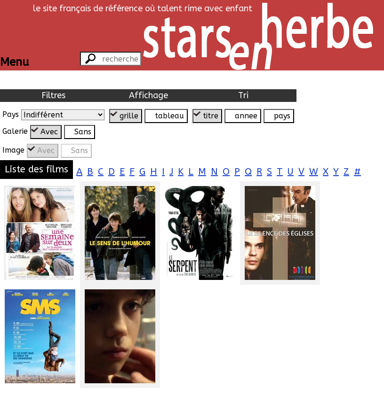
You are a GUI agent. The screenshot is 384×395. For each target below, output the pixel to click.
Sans (82, 131)
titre (210, 115)
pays (282, 115)
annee (246, 115)
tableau (169, 115)
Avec (49, 131)
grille (129, 115)
